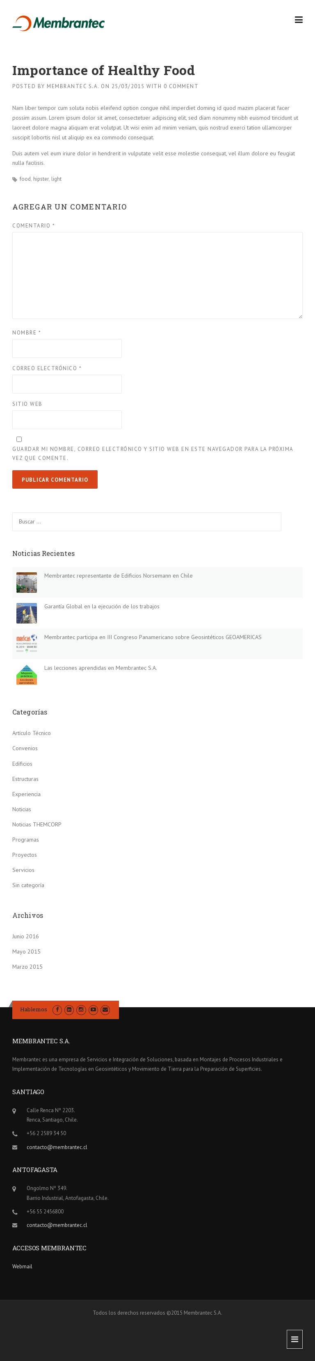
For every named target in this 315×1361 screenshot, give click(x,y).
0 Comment (181, 86)
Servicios (23, 870)
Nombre (26, 332)
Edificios (22, 763)
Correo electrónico (47, 368)
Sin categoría (28, 885)
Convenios (25, 748)
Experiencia (26, 794)
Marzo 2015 (27, 966)
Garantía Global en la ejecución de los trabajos (102, 606)
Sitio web (27, 404)
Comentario (33, 225)
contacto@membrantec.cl (57, 1147)
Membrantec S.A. (73, 86)
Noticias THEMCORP (37, 824)
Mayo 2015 (26, 951)
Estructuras (25, 779)
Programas (25, 839)
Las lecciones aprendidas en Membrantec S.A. (100, 667)
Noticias (21, 809)
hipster (41, 178)
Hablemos (33, 1009)
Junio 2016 (25, 936)
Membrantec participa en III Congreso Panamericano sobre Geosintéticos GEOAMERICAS (153, 637)
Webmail (22, 1266)
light (56, 178)
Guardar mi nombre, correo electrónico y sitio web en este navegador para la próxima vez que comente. (152, 454)
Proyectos (24, 854)
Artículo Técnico (31, 733)
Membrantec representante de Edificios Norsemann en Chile (118, 575)
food (25, 178)
